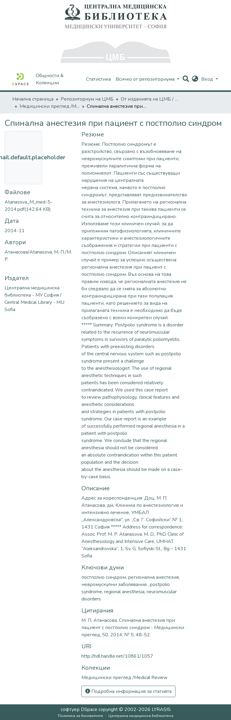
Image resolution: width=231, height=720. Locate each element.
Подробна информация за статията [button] (128, 691)
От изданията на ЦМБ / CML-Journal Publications (151, 99)
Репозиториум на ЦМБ (87, 99)
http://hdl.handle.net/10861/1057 (117, 656)
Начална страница (32, 99)
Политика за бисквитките (80, 715)
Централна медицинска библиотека (140, 715)
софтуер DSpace (79, 709)
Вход (207, 79)
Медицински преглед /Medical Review (50, 106)
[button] (195, 79)
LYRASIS (161, 709)
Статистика (98, 79)
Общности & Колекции (50, 79)
